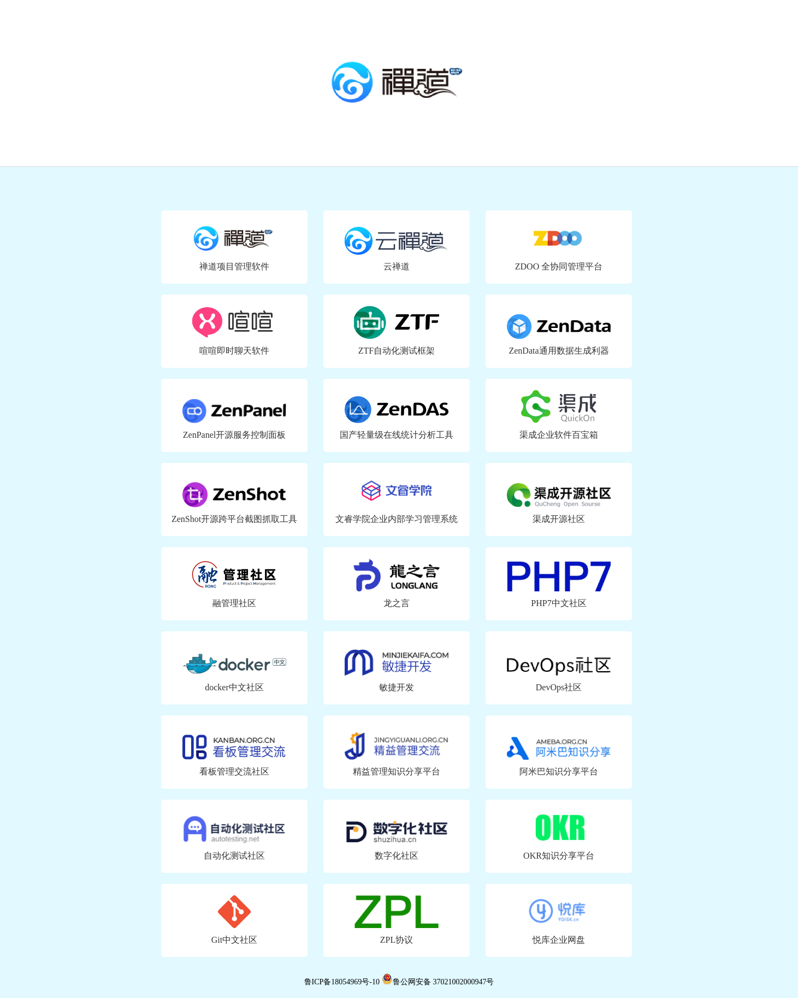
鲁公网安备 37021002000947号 (438, 982)
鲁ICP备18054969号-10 (342, 982)
